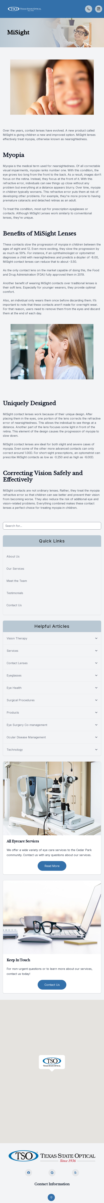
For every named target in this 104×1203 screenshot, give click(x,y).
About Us (13, 556)
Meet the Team (16, 581)
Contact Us (14, 605)
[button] (3, 9)
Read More (52, 866)
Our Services (15, 568)
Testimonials (14, 593)
